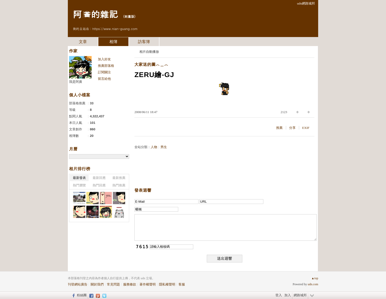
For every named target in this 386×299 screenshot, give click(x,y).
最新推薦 (118, 178)
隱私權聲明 (167, 284)
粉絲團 (82, 295)
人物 (154, 147)
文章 (83, 42)
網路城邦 (300, 295)
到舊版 (129, 16)
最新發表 (79, 178)
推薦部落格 (106, 66)
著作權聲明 (147, 284)
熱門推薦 (118, 185)
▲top (314, 278)
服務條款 (129, 284)
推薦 (279, 128)
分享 (292, 128)
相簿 (113, 42)
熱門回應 (99, 185)
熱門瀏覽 (79, 185)
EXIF (305, 128)
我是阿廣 (75, 82)
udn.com (313, 284)
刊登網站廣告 (77, 284)
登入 (278, 295)
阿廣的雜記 (95, 14)
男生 (163, 147)
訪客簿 (144, 42)
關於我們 (97, 284)
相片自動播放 (149, 52)
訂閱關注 (104, 72)
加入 (287, 295)
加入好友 (104, 59)
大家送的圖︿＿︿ (151, 64)
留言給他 (104, 79)
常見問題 (113, 284)
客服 (181, 284)
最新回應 (99, 178)
